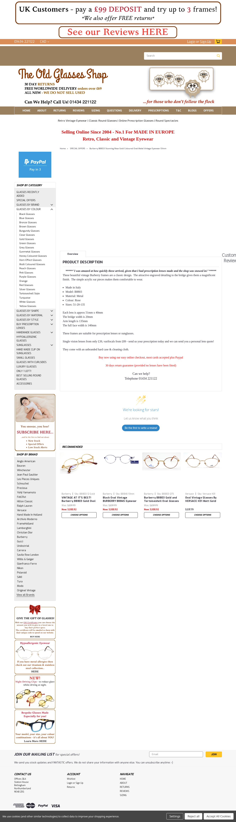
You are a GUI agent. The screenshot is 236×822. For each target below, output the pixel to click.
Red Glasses (26, 285)
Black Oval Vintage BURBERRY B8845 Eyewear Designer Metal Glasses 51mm (120, 499)
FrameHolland (25, 523)
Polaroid (22, 572)
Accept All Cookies (219, 816)
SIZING (95, 110)
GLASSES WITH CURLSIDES (32, 362)
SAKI (19, 577)
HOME (26, 110)
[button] (118, 12)
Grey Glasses (26, 247)
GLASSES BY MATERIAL (30, 315)
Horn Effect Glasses (30, 260)
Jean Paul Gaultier (27, 474)
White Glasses (27, 301)
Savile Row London (28, 555)
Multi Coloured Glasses (32, 264)
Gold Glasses (26, 239)
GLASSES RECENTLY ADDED (28, 194)
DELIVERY (135, 110)
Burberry (22, 537)
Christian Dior (25, 532)
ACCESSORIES (24, 383)
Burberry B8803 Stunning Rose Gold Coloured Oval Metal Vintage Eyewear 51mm (127, 148)
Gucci (20, 541)
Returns (71, 787)
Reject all (193, 816)
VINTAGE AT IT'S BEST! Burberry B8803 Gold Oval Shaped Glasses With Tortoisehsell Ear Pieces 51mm (79, 499)
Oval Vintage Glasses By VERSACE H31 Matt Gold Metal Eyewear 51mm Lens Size (202, 499)
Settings (174, 816)
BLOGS (192, 110)
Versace (21, 510)
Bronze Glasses (28, 222)
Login (191, 42)
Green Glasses (27, 243)
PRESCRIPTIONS (158, 110)
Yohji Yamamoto (26, 492)
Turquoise (24, 297)
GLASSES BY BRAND (28, 205)
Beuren (21, 466)
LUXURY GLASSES (27, 366)
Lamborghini (24, 528)
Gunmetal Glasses (29, 251)
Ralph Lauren (24, 506)
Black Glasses (27, 214)
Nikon (20, 568)
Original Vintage (26, 590)
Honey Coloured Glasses (33, 255)
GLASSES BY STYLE (28, 320)
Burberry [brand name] (66, 493)
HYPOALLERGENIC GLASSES (27, 338)
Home (63, 148)
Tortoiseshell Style (29, 293)
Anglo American (26, 461)
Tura (20, 581)
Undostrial (23, 546)
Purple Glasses (27, 276)
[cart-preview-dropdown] (217, 41)
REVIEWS (79, 110)
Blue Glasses (26, 218)
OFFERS (209, 110)
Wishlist (71, 778)
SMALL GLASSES (26, 357)
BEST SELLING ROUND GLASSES (29, 377)
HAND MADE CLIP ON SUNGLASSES (28, 351)
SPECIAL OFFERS (26, 200)
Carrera (21, 550)
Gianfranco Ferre (27, 563)
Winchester (24, 470)
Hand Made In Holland (29, 514)
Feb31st (21, 497)
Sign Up (205, 42)
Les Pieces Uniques (28, 479)
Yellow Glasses (27, 306)
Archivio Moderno (27, 519)
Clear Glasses (27, 234)
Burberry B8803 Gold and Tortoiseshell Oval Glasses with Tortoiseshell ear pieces (161, 499)
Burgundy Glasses (29, 230)
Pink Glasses (26, 272)
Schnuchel (23, 483)
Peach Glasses (27, 268)
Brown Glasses (27, 226)
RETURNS (59, 110)
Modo (20, 586)
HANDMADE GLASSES (28, 332)
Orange (23, 281)
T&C (178, 110)
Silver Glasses (27, 289)
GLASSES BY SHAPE (28, 311)
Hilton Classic (25, 501)
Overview (72, 253)
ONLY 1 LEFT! (24, 371)
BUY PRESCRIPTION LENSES (28, 326)
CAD (44, 42)
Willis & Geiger (25, 559)
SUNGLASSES (24, 345)
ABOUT (42, 110)
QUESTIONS (114, 110)
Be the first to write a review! (141, 428)
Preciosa (22, 488)
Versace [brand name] (189, 493)
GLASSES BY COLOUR (29, 209)
